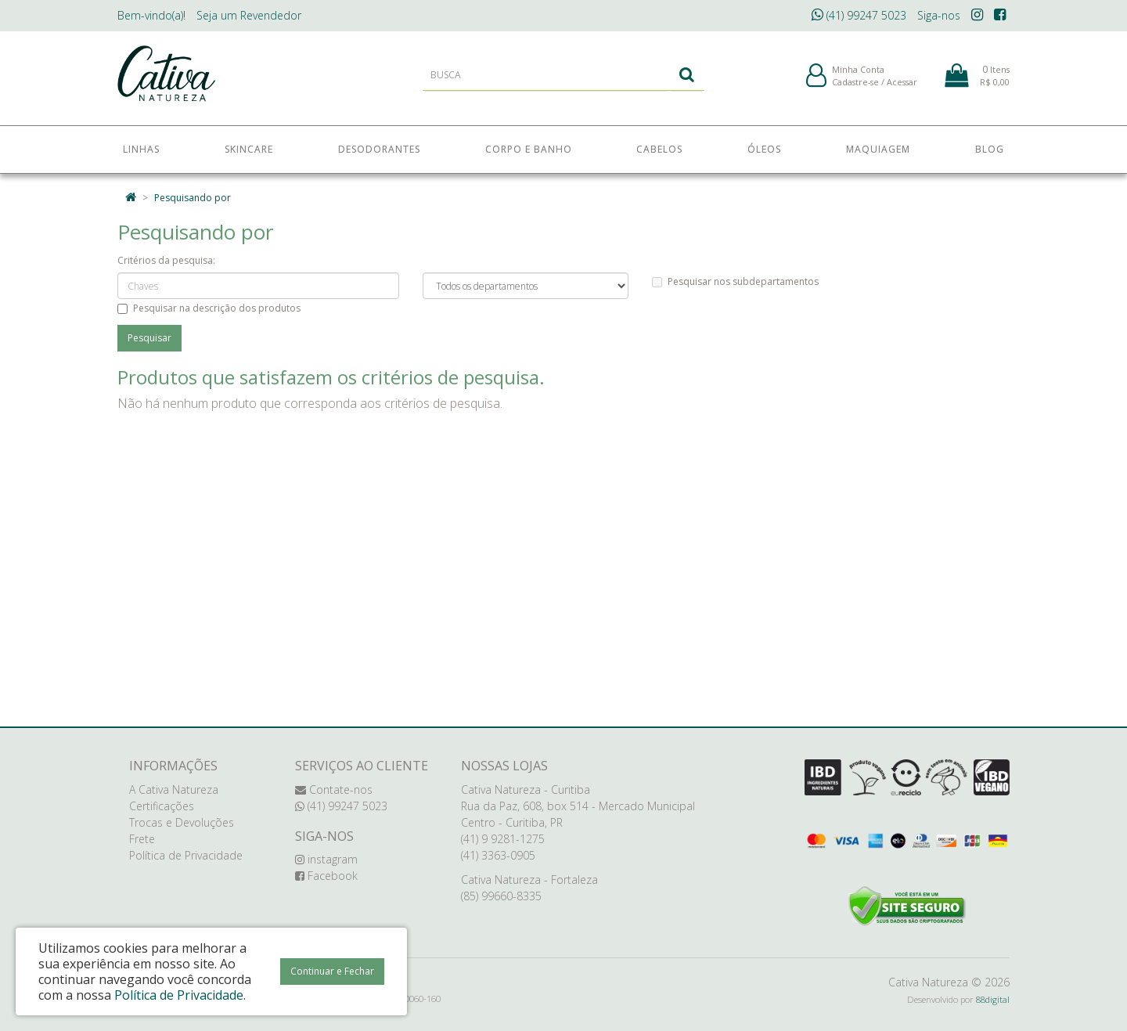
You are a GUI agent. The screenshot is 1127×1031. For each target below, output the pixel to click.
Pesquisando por (192, 197)
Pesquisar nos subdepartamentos (735, 281)
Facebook (326, 875)
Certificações (161, 805)
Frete (142, 838)
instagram (326, 859)
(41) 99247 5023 (859, 15)
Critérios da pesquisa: (166, 260)
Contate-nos (334, 789)
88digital (993, 999)
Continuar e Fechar (332, 971)
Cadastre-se (855, 85)
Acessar (902, 85)
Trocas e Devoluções (181, 822)
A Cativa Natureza (173, 789)
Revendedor (248, 15)
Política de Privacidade (186, 855)
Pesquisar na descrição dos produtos (209, 308)
